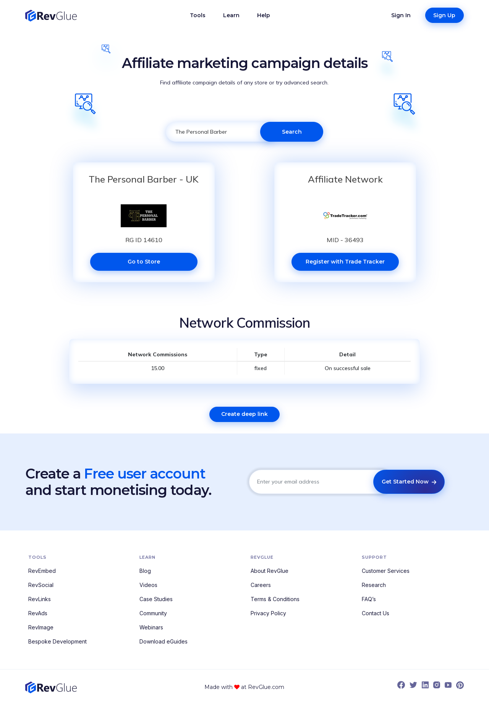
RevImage (40, 627)
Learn (231, 15)
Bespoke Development (57, 641)
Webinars (151, 627)
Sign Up (444, 15)
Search (292, 131)
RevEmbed (42, 571)
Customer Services (386, 571)
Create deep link (244, 414)
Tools (198, 15)
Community (153, 613)
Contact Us (375, 613)
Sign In (401, 15)
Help (263, 15)
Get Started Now (409, 481)
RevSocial (40, 585)
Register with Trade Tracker (345, 261)
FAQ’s (369, 599)
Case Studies (156, 599)
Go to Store (144, 261)
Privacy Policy (268, 613)
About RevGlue (269, 571)
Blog (145, 571)
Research (374, 585)
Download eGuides (163, 641)
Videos (148, 585)
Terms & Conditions (275, 599)
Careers (261, 585)
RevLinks (39, 599)
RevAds (37, 613)
